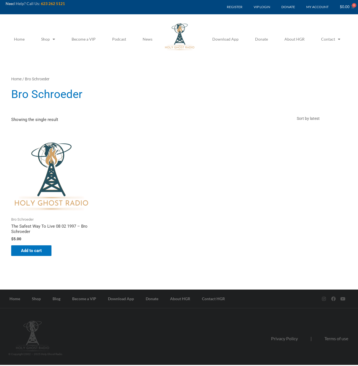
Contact (330, 39)
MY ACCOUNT (317, 7)
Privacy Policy (284, 339)
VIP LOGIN (262, 7)
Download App (225, 39)
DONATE (288, 7)
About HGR (294, 39)
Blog (56, 299)
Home (19, 39)
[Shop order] (320, 118)
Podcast (119, 39)
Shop (48, 39)
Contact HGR (213, 299)
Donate (261, 39)
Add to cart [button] (32, 251)
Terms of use (336, 339)
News (147, 39)
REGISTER (234, 7)
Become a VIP (84, 39)
